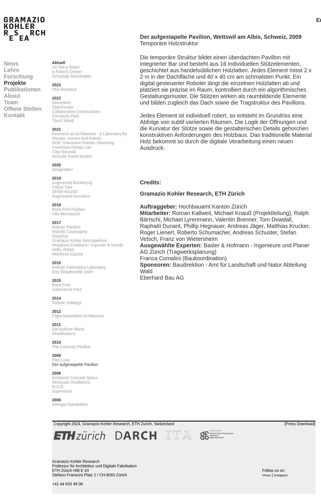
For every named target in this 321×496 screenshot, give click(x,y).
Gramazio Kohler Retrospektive (79, 240)
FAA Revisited (64, 89)
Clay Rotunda (64, 152)
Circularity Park (65, 116)
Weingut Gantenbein (70, 404)
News (11, 63)
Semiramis (61, 102)
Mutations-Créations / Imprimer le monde (87, 245)
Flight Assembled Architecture (78, 316)
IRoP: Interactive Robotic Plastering (83, 143)
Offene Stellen (23, 109)
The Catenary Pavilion (71, 347)
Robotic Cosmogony (70, 231)
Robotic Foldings (66, 302)
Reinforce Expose (67, 254)
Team (11, 102)
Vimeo (266, 475)
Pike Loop (61, 360)
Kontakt (14, 115)
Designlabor (62, 169)
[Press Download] (300, 424)
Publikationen (22, 89)
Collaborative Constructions (76, 111)
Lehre (11, 70)
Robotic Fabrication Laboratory (79, 267)
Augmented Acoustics (71, 196)
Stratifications (64, 333)
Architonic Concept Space (74, 377)
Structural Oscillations (71, 382)
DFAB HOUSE (64, 191)
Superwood (62, 391)
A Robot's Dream (67, 71)
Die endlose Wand (68, 329)
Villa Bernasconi (66, 214)
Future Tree (62, 187)
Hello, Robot (63, 249)
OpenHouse (62, 107)
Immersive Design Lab (71, 147)
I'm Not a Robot (65, 67)
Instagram (281, 475)
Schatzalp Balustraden (71, 76)
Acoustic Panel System (72, 156)
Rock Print (61, 285)
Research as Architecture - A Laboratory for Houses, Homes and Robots (89, 136)
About (12, 96)
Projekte (15, 83)
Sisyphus (60, 236)
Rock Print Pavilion (68, 209)
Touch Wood (63, 120)
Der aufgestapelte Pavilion (75, 364)
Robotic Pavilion (66, 227)
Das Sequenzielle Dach (72, 271)
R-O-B (57, 386)
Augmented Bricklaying (72, 182)
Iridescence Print (66, 289)
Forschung (18, 76)
